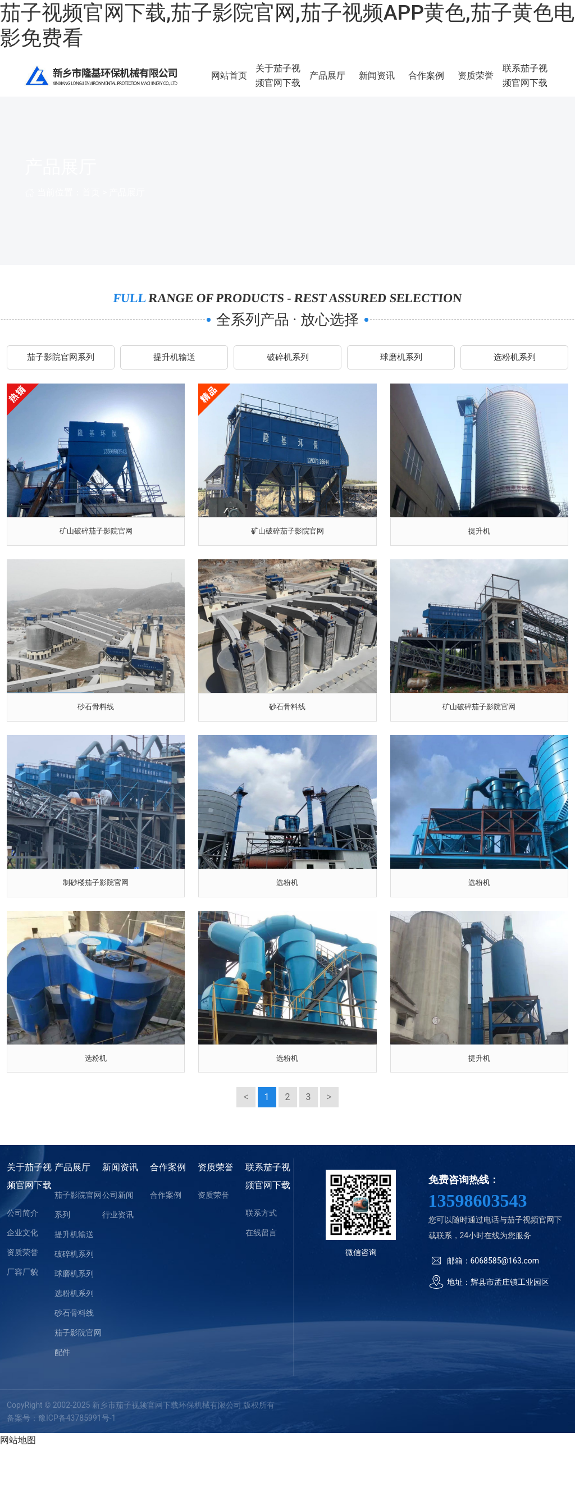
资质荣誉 (483, 82)
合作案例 (440, 82)
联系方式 (261, 1266)
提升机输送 (174, 373)
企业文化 (22, 1285)
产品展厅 (351, 82)
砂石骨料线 (74, 1366)
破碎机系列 (287, 373)
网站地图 (18, 1493)
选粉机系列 (514, 373)
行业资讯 (118, 1267)
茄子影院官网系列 (61, 373)
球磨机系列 (400, 373)
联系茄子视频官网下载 (527, 82)
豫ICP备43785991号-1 (77, 1471)
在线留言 (261, 1285)
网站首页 (264, 82)
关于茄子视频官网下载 (308, 82)
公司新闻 (118, 1248)
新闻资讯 (396, 82)
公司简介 (22, 1266)
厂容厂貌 (22, 1325)
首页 (91, 206)
